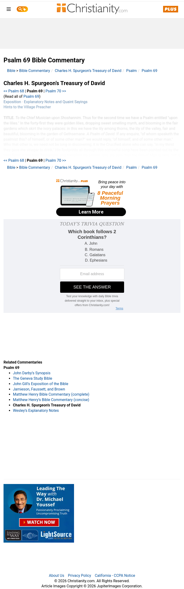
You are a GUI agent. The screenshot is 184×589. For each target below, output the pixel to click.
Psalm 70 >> (55, 91)
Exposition (12, 102)
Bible (11, 70)
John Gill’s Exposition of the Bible (40, 384)
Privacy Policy (79, 575)
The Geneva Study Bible (32, 378)
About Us (56, 575)
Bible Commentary (34, 70)
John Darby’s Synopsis (32, 373)
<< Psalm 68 (14, 91)
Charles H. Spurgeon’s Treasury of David (88, 70)
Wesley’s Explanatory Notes (36, 410)
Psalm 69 (149, 70)
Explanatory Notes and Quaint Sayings (56, 102)
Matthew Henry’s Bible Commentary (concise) (51, 400)
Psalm (131, 70)
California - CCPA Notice (115, 575)
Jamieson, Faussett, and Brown (39, 389)
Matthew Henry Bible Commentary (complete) (51, 394)
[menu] (9, 10)
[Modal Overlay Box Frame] (92, 198)
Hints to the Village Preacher (27, 107)
